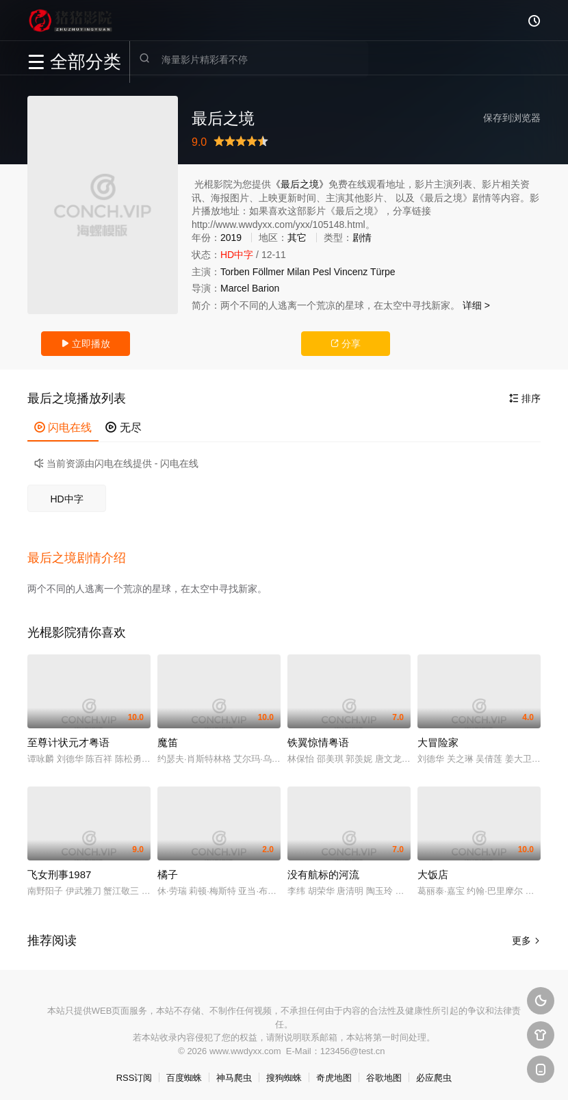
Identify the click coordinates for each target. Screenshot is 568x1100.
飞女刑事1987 (59, 869)
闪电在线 (63, 427)
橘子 (167, 869)
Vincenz (351, 271)
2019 (231, 237)
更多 (526, 935)
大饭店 (432, 869)
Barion (265, 288)
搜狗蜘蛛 (284, 1073)
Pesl (322, 271)
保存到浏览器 (512, 117)
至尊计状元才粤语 (68, 737)
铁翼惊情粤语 (318, 737)
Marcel (234, 288)
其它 (297, 237)
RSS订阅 (134, 1073)
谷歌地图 (384, 1073)
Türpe (383, 271)
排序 (525, 398)
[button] (83, 555)
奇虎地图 (334, 1073)
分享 (346, 343)
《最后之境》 (299, 184)
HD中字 (66, 499)
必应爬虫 (434, 1073)
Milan (298, 271)
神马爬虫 (234, 1073)
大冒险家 (438, 737)
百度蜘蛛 (184, 1073)
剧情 (362, 237)
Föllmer (269, 271)
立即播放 (85, 343)
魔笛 (167, 737)
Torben (235, 271)
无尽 (123, 427)
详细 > (476, 305)
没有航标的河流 (323, 869)
